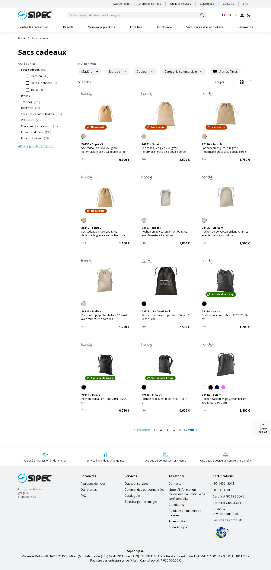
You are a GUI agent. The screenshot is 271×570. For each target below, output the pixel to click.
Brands (68, 27)
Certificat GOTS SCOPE (228, 496)
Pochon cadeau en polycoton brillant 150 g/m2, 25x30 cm (224, 400)
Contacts (228, 3)
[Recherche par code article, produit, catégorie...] (137, 15)
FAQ (245, 3)
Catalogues (207, 3)
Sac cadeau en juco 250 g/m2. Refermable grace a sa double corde (103, 149)
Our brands (89, 490)
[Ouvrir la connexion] (242, 15)
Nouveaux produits (101, 27)
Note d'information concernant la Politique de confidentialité (187, 494)
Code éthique (178, 527)
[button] (230, 15)
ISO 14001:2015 (223, 483)
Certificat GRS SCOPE (227, 503)
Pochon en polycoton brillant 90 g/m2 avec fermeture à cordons (164, 233)
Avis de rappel (121, 3)
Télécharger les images (141, 502)
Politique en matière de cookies (185, 513)
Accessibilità (177, 521)
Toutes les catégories (33, 27)
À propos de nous (150, 3)
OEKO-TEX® (221, 490)
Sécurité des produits (228, 520)
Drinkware (164, 27)
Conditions (176, 505)
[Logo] (35, 15)
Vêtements (245, 27)
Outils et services (180, 3)
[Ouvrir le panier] (248, 15)
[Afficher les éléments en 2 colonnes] (250, 82)
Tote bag (135, 27)
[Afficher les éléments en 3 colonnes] (241, 82)
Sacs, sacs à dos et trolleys (204, 27)
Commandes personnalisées (144, 490)
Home (22, 38)
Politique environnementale (226, 511)
